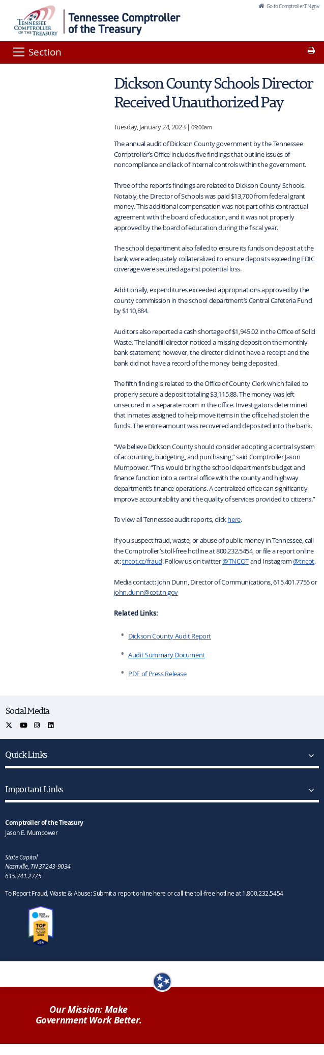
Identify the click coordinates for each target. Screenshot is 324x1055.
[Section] (36, 52)
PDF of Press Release (157, 673)
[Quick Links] (309, 755)
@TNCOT (235, 561)
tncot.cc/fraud (142, 561)
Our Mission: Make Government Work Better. (89, 1014)
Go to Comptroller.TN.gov (292, 6)
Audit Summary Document (166, 654)
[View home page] (36, 20)
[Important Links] (309, 790)
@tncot (303, 561)
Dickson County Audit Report (169, 636)
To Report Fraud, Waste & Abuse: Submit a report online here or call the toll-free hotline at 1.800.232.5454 (144, 893)
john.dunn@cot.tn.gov (146, 592)
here (234, 519)
